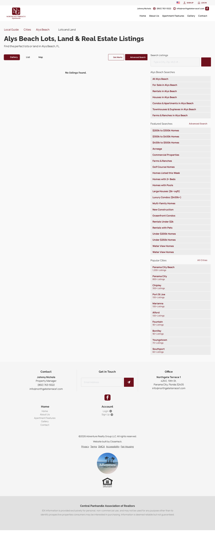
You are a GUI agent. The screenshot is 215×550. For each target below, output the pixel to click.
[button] (116, 57)
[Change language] (178, 2)
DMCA (101, 446)
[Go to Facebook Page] (207, 8)
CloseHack (116, 441)
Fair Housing (127, 446)
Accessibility (112, 446)
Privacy (85, 446)
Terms (93, 446)
